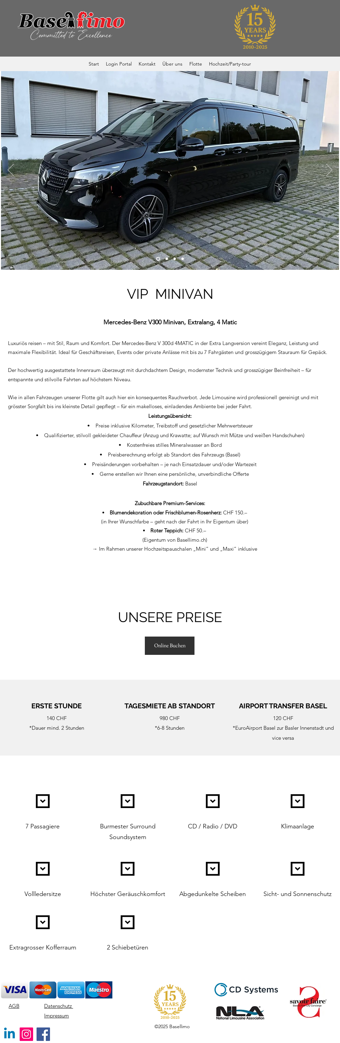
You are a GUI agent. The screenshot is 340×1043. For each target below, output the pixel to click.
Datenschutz (58, 1006)
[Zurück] (11, 170)
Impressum (56, 1015)
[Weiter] (329, 170)
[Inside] (182, 259)
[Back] (174, 259)
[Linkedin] (9, 1034)
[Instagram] (26, 1034)
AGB (14, 1006)
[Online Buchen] (169, 646)
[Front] (158, 259)
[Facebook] (43, 1034)
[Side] (167, 259)
